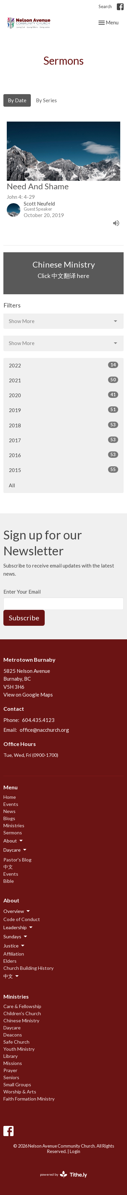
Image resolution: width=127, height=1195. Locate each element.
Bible (8, 881)
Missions (12, 1063)
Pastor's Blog (17, 859)
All (12, 485)
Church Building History (28, 968)
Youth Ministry (19, 1049)
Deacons (12, 1035)
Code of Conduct (21, 919)
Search (105, 6)
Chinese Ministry (21, 1020)
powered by (63, 1174)
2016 (63, 454)
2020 (63, 394)
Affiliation (13, 954)
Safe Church (16, 1042)
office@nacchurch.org (44, 730)
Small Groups (17, 1084)
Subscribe (24, 618)
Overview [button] (17, 911)
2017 (63, 439)
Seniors (11, 1077)
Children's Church (22, 1013)
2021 (63, 380)
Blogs (9, 818)
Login (75, 1151)
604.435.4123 (38, 720)
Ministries (13, 825)
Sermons (12, 832)
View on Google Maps (28, 694)
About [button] (13, 840)
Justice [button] (14, 945)
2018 (63, 425)
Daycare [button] (15, 850)
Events (10, 804)
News (9, 811)
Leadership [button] (18, 927)
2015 (63, 469)
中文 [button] (11, 976)
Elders (10, 961)
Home (9, 797)
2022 (63, 365)
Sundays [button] (15, 936)
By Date (17, 100)
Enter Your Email (22, 592)
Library (10, 1056)
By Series (46, 100)
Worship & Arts (19, 1091)
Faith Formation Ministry (29, 1099)
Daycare (12, 1027)
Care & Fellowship (22, 1006)
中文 (8, 867)
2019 (63, 409)
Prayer (10, 1070)
